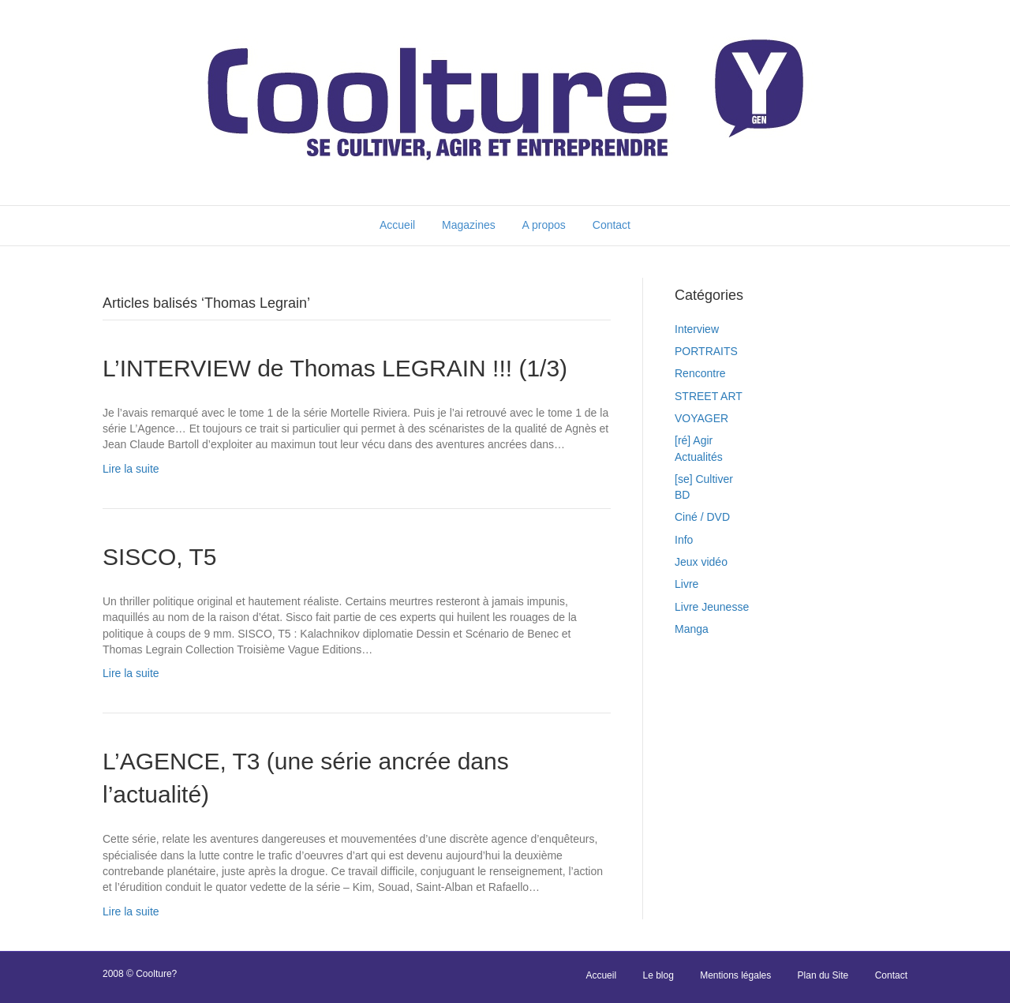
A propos (544, 225)
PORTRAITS (706, 351)
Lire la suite (131, 468)
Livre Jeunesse (712, 607)
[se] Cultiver (704, 479)
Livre (686, 584)
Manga (692, 629)
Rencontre (700, 373)
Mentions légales (735, 975)
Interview (697, 329)
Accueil (397, 225)
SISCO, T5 (160, 557)
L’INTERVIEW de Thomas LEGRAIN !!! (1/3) (335, 368)
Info (684, 539)
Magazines (469, 225)
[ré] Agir (694, 440)
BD (682, 494)
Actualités (699, 457)
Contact (611, 225)
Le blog (657, 975)
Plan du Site (823, 975)
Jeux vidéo (701, 562)
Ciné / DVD (702, 517)
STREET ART (709, 396)
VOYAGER (701, 418)
